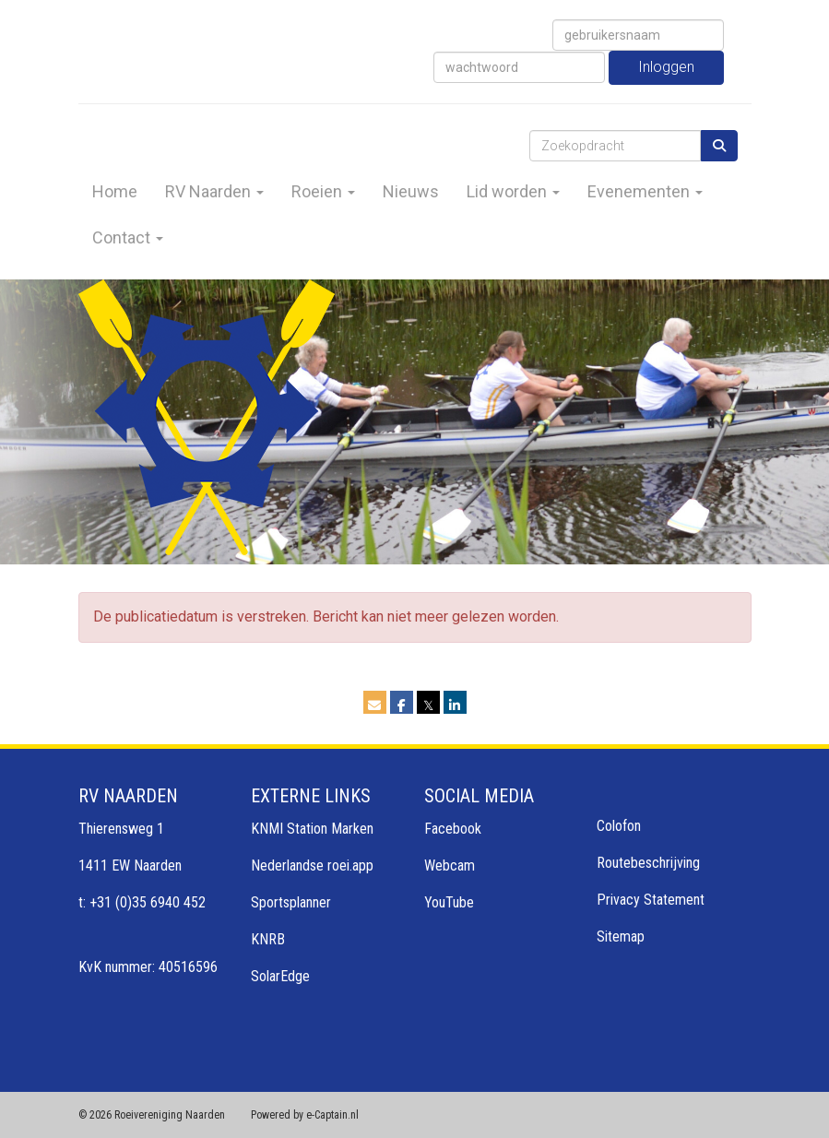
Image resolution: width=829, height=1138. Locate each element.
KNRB (268, 939)
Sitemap (621, 936)
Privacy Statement (651, 899)
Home (114, 191)
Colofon (619, 826)
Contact (127, 237)
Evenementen (645, 191)
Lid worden (513, 191)
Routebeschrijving (648, 862)
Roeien (323, 191)
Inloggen (666, 67)
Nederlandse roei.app (312, 865)
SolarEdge (280, 976)
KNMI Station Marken (312, 828)
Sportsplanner (291, 902)
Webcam (449, 865)
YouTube (449, 902)
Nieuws (411, 191)
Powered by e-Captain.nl (305, 1114)
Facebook (452, 828)
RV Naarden (214, 191)
